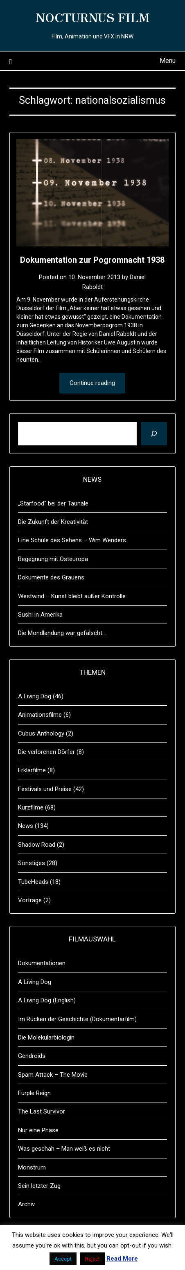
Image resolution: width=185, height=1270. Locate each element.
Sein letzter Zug (39, 1186)
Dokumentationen (41, 963)
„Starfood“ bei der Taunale (53, 503)
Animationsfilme (40, 714)
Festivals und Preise (45, 789)
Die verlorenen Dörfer (46, 752)
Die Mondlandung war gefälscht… (62, 633)
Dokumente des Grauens (51, 577)
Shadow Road (36, 844)
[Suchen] (154, 433)
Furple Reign (34, 1093)
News (25, 826)
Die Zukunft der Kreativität (53, 521)
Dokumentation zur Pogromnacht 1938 (92, 260)
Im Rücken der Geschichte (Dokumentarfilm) (77, 1019)
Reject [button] (92, 1259)
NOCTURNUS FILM (92, 16)
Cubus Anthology (41, 733)
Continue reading (92, 383)
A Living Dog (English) (47, 1000)
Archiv (26, 1204)
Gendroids (31, 1056)
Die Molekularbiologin (46, 1037)
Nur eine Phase (38, 1130)
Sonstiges (31, 863)
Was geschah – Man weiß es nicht (64, 1148)
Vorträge (30, 900)
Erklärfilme (32, 770)
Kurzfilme (30, 807)
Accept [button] (63, 1259)
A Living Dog (34, 696)
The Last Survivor (41, 1111)
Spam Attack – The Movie (53, 1074)
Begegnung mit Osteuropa (53, 559)
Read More (122, 1258)
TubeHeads (33, 881)
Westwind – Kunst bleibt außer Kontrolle (72, 596)
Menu (168, 61)
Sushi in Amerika (40, 614)
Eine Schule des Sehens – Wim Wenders (72, 540)
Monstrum (32, 1167)
